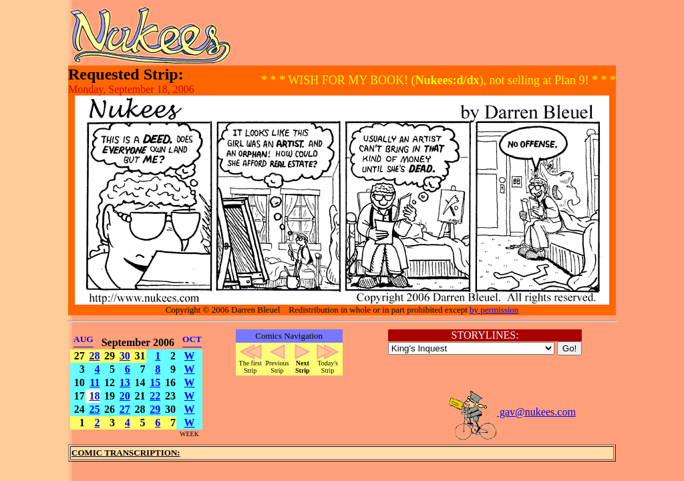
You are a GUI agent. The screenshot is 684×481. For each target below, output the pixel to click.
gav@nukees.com (512, 412)
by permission (494, 310)
